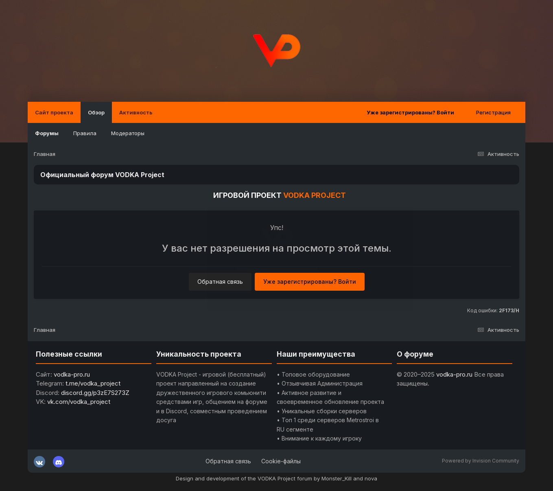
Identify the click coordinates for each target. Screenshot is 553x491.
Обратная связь (220, 281)
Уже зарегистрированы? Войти (410, 112)
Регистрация (493, 112)
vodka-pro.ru (72, 374)
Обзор (96, 112)
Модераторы (127, 133)
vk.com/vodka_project (78, 402)
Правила (84, 133)
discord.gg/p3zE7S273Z (95, 393)
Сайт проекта (54, 112)
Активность (136, 112)
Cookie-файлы (281, 461)
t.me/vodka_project (93, 383)
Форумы (47, 133)
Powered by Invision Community (480, 461)
